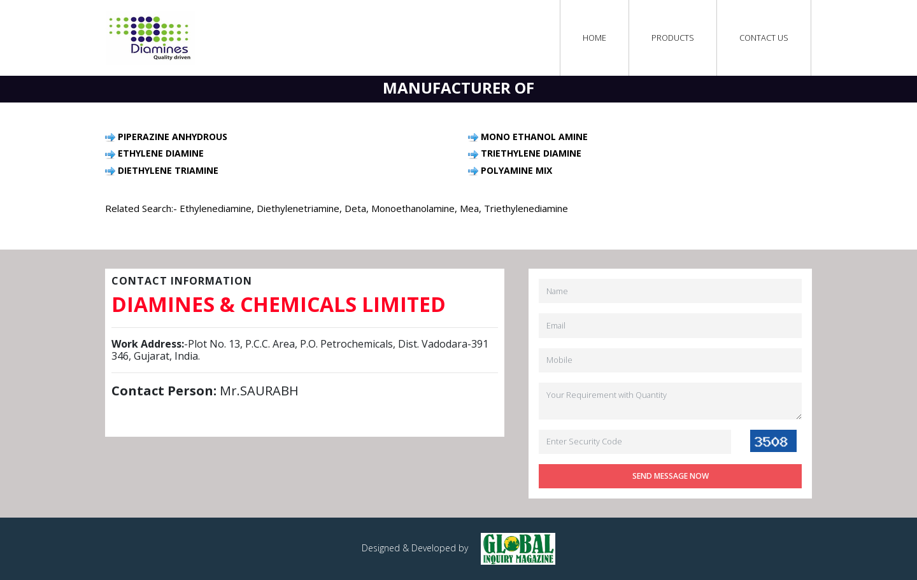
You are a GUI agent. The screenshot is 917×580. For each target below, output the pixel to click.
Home (595, 37)
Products (672, 37)
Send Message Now (670, 475)
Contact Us (763, 37)
